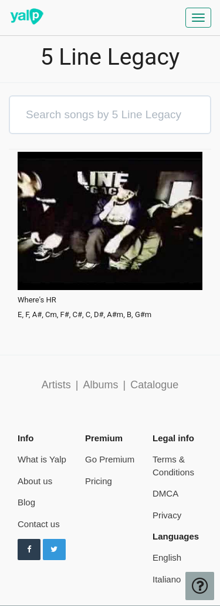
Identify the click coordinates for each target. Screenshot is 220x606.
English (167, 557)
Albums (100, 385)
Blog (26, 502)
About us (35, 481)
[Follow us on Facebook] (29, 549)
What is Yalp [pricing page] (42, 459)
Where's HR (37, 300)
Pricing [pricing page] (98, 481)
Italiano (167, 579)
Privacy (167, 515)
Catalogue (154, 385)
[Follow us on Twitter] (54, 549)
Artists (56, 385)
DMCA (165, 493)
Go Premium (109, 459)
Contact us (39, 524)
